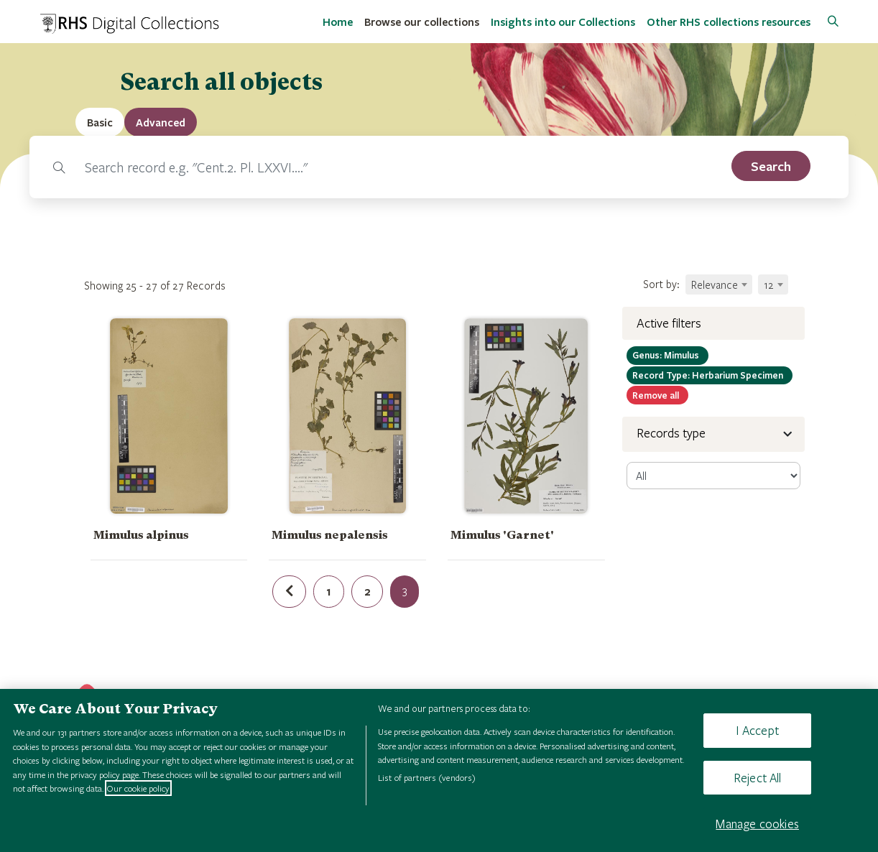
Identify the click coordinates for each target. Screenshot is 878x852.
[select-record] (713, 475)
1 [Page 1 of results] (328, 591)
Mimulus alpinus (141, 535)
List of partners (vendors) (427, 777)
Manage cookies (757, 823)
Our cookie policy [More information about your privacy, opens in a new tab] (138, 788)
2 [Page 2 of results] (367, 591)
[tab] (160, 122)
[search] (770, 166)
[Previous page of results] (289, 591)
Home (338, 21)
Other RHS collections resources (728, 21)
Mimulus (667, 354)
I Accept (757, 730)
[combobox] (718, 284)
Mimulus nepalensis (330, 535)
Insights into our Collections (563, 21)
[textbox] (718, 284)
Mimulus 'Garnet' (502, 535)
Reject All (758, 777)
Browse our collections (421, 21)
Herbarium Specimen (709, 375)
